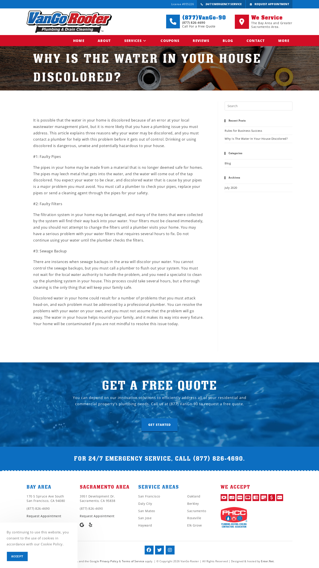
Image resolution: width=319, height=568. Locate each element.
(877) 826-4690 (218, 459)
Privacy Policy (109, 561)
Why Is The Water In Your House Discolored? (256, 139)
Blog (228, 163)
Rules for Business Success (243, 131)
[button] (159, 425)
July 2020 (231, 188)
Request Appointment (269, 4)
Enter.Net (267, 561)
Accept (17, 556)
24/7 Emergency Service (221, 4)
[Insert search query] (258, 106)
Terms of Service (133, 561)
